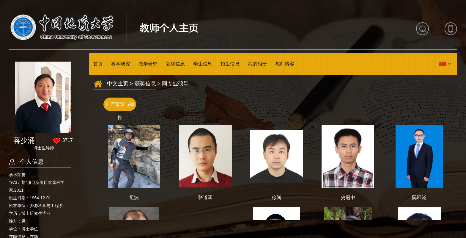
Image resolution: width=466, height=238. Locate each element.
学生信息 (202, 63)
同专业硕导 (175, 84)
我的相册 (257, 63)
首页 (98, 63)
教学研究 (148, 63)
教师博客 (284, 63)
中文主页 (117, 84)
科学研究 (120, 63)
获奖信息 (175, 63)
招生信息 (230, 63)
